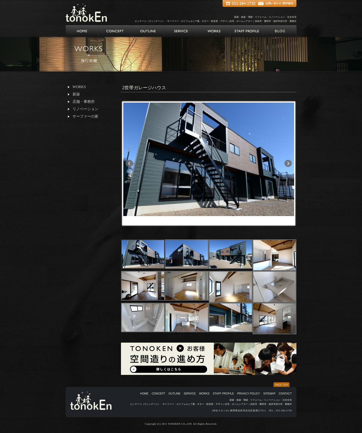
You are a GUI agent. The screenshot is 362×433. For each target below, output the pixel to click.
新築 (76, 94)
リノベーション (85, 109)
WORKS (79, 87)
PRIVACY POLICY (248, 393)
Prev (129, 163)
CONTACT (285, 393)
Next (288, 163)
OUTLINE (175, 393)
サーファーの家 (85, 116)
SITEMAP (269, 393)
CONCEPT (158, 393)
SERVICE (190, 393)
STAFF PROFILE (223, 393)
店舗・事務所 (83, 102)
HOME (144, 393)
